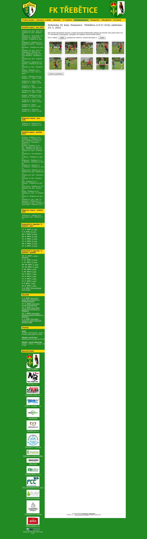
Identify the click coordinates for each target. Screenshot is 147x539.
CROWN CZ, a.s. (33, 431)
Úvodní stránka (28, 20)
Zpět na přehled (55, 74)
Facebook (117, 20)
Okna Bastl (33, 464)
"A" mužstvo (67, 20)
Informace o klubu (43, 20)
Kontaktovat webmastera (88, 513)
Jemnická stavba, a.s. (33, 395)
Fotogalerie (95, 20)
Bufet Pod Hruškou (33, 498)
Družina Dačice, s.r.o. (33, 474)
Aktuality (57, 20)
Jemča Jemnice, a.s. (33, 526)
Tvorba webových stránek (82, 514)
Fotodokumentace (81, 20)
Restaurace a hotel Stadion (33, 456)
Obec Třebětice (33, 369)
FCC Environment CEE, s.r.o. (32, 487)
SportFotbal (33, 418)
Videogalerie (106, 20)
